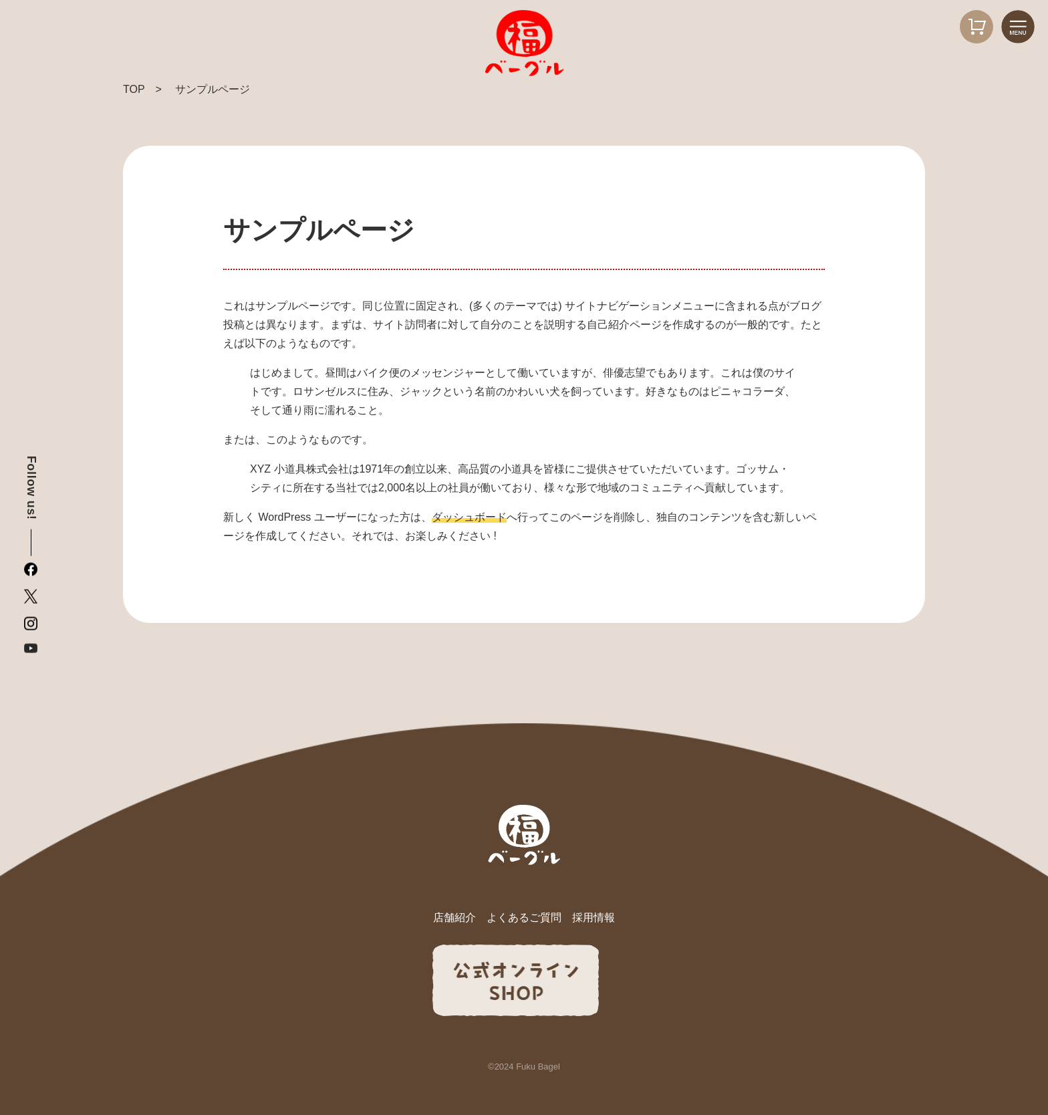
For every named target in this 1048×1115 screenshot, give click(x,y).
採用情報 (593, 917)
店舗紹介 (454, 917)
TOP (134, 89)
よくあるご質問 (524, 917)
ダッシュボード (469, 517)
